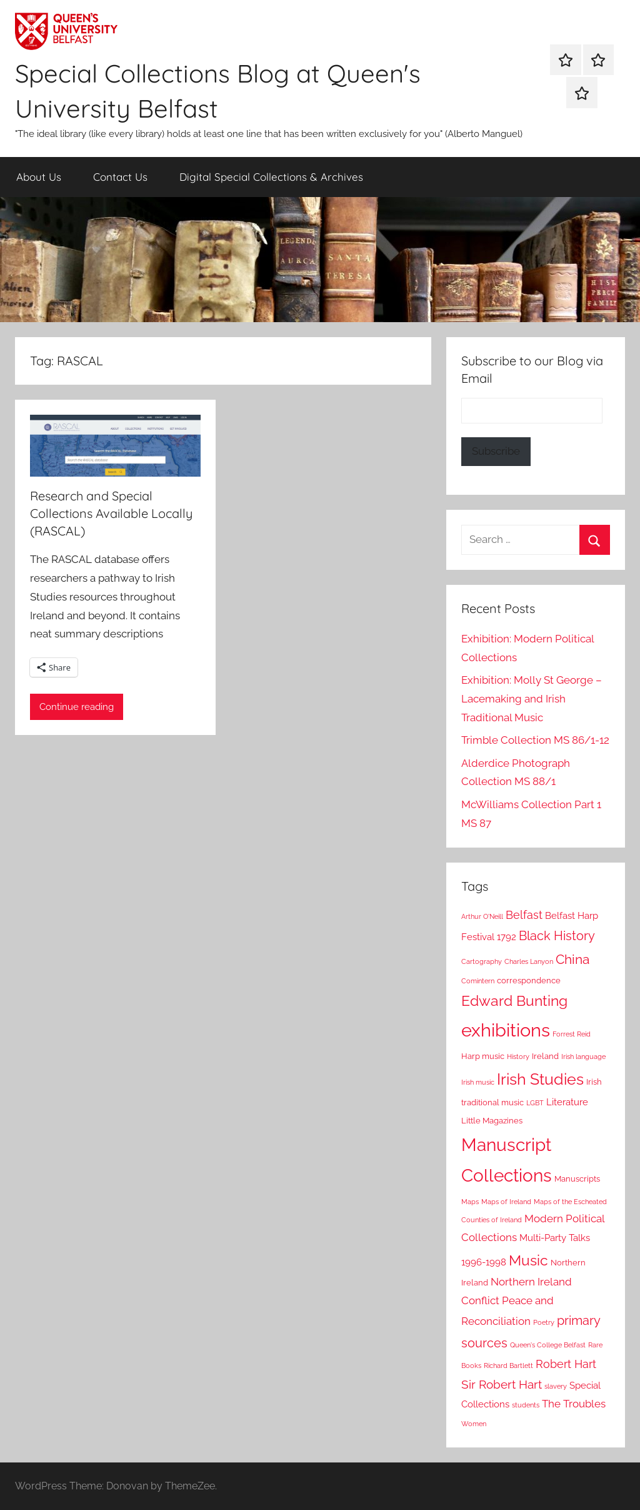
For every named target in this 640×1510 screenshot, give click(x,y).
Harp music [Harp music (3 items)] (482, 1056)
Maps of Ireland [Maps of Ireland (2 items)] (506, 1201)
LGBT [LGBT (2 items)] (535, 1103)
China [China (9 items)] (572, 959)
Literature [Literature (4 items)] (567, 1102)
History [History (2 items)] (518, 1056)
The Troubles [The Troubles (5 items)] (574, 1403)
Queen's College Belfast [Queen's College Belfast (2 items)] (548, 1345)
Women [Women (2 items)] (473, 1423)
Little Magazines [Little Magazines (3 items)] (491, 1120)
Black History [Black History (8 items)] (557, 935)
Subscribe (496, 451)
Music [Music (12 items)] (528, 1260)
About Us (38, 176)
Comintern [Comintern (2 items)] (477, 981)
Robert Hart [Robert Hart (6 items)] (566, 1364)
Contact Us (120, 176)
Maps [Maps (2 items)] (470, 1201)
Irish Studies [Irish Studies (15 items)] (540, 1079)
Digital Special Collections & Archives (271, 176)
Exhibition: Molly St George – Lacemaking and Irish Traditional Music (531, 699)
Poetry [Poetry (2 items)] (543, 1322)
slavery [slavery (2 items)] (555, 1386)
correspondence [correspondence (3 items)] (529, 980)
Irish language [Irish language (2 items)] (583, 1056)
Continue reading (76, 706)
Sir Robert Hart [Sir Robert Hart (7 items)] (501, 1384)
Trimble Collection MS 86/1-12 (535, 740)
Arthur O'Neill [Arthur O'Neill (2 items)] (482, 916)
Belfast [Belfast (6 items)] (524, 914)
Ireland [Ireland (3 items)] (545, 1056)
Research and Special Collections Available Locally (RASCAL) (111, 513)
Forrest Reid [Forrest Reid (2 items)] (571, 1034)
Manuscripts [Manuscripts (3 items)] (577, 1178)
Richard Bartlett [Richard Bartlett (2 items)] (508, 1365)
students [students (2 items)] (525, 1405)
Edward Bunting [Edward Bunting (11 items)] (514, 1001)
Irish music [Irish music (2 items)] (477, 1082)
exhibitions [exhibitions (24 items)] (505, 1030)
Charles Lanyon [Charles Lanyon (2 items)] (528, 961)
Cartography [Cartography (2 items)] (481, 961)
